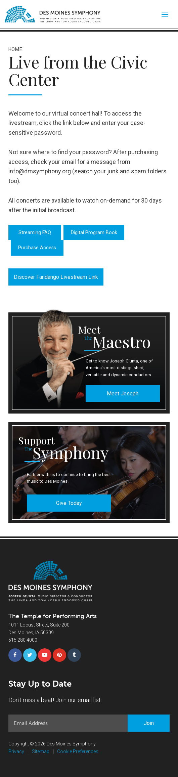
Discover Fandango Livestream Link (56, 277)
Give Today (69, 503)
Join (149, 723)
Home (15, 49)
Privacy (16, 751)
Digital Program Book (94, 232)
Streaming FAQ (34, 232)
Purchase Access (37, 248)
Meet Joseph (122, 393)
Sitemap (40, 751)
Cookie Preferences (77, 751)
